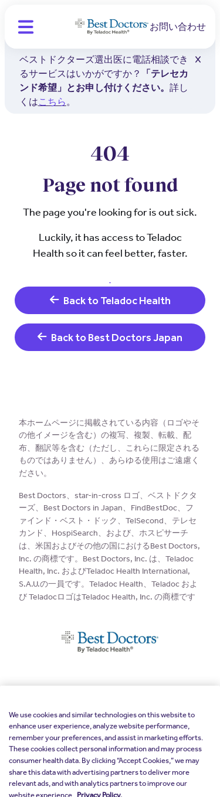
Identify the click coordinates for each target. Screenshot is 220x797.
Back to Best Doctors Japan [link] (110, 337)
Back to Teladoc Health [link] (110, 300)
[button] (25, 27)
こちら (52, 101)
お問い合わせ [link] (178, 26)
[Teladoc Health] (111, 27)
